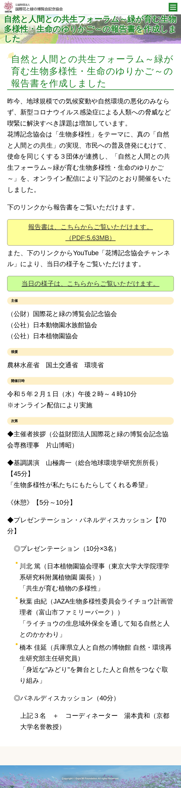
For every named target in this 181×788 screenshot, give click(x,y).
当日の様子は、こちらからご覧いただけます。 (90, 283)
